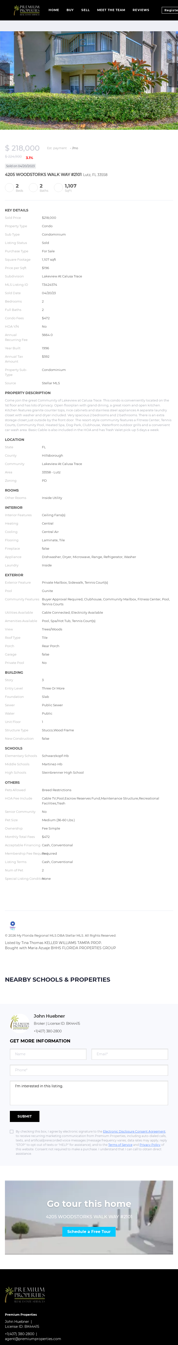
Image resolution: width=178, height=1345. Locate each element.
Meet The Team (111, 10)
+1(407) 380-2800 (48, 1031)
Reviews (141, 10)
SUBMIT (25, 1116)
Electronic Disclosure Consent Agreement (134, 1131)
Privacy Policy (150, 1145)
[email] (129, 1054)
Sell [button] (85, 10)
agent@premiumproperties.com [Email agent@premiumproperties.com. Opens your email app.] (33, 1339)
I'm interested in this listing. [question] (89, 1093)
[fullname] (48, 1054)
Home (54, 10)
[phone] (89, 1070)
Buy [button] (70, 10)
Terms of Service (120, 1145)
